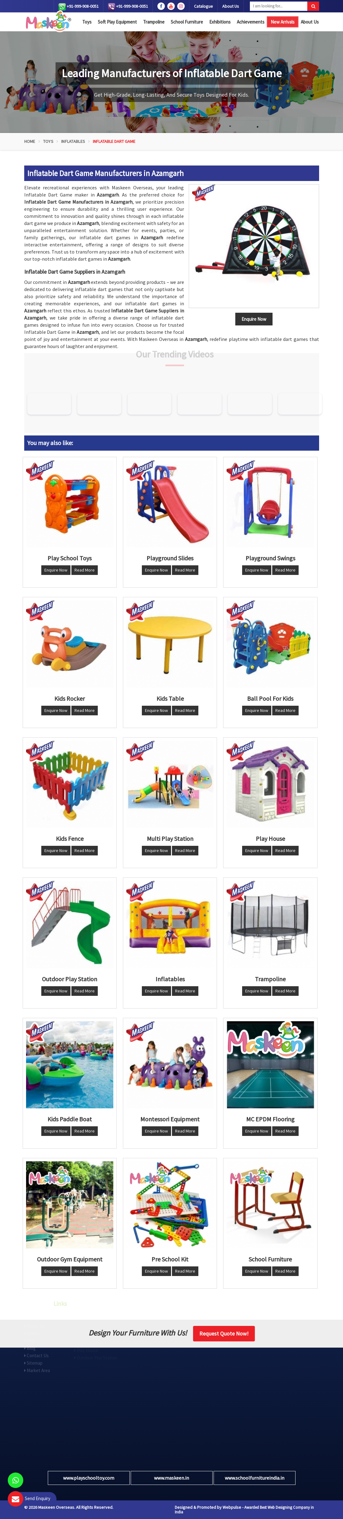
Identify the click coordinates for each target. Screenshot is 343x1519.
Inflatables (73, 141)
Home (29, 141)
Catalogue (203, 6)
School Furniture (187, 22)
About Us (230, 6)
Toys (87, 22)
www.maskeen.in (171, 1478)
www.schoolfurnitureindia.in (254, 1478)
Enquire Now (55, 570)
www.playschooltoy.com (88, 1478)
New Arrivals (283, 22)
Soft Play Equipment (117, 22)
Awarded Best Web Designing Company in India (244, 1510)
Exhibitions (220, 22)
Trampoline (154, 22)
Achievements (250, 22)
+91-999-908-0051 (78, 7)
